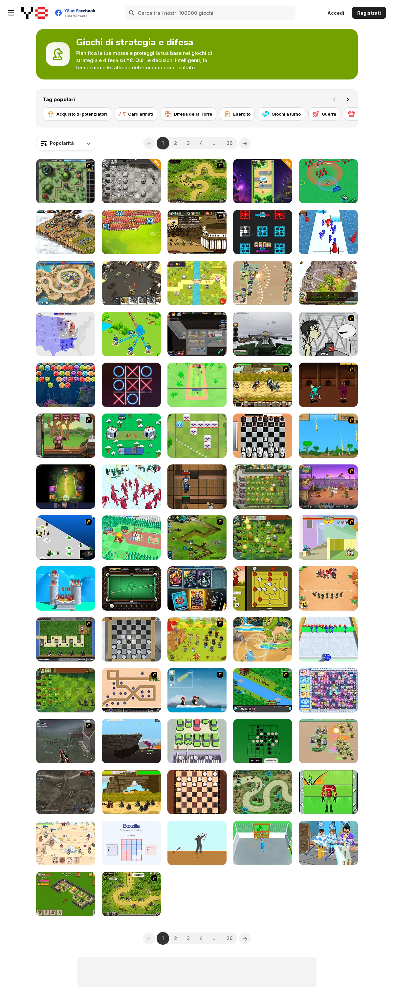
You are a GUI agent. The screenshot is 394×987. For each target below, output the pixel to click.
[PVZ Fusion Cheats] (262, 537)
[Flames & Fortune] (197, 588)
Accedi (335, 13)
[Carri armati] (136, 114)
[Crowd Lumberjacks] (131, 537)
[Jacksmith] (65, 436)
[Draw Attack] (328, 588)
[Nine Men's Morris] (262, 588)
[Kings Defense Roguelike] (197, 436)
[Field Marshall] (262, 283)
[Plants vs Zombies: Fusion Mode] (65, 690)
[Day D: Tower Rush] (65, 283)
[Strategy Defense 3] (262, 690)
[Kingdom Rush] (197, 181)
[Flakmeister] (262, 334)
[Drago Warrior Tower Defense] (131, 232)
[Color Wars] (262, 232)
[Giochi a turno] (281, 114)
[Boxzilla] (131, 843)
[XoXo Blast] (131, 385)
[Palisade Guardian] (65, 741)
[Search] (132, 13)
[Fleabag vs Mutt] (328, 537)
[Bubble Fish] (65, 385)
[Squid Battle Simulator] (131, 486)
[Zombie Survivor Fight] (262, 843)
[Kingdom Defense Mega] (197, 283)
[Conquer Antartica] (197, 690)
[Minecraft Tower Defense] (65, 639)
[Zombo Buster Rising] (328, 486)
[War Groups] (65, 792)
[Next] (347, 99)
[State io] (65, 334)
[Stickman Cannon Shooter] (328, 232)
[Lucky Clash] (262, 181)
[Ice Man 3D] (328, 843)
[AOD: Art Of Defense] (65, 232)
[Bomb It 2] (328, 690)
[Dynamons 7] (262, 639)
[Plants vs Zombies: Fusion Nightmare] (131, 181)
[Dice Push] (328, 639)
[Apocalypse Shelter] (197, 334)
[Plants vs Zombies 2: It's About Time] (262, 486)
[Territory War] (131, 334)
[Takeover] (328, 283)
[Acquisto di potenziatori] (77, 114)
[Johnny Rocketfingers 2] (328, 334)
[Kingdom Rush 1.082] (131, 894)
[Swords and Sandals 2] (328, 385)
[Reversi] (262, 741)
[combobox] (65, 143)
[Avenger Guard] (328, 741)
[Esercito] (237, 114)
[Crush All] (197, 741)
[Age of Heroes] (65, 486)
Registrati (369, 13)
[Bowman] (197, 843)
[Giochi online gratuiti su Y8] (34, 13)
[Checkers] (197, 792)
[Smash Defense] (197, 385)
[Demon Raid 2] (262, 792)
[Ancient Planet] (197, 537)
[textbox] (66, 143)
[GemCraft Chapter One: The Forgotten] (65, 181)
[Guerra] (324, 114)
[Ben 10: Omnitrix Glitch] (328, 792)
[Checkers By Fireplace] (131, 639)
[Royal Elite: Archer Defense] (65, 588)
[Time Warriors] (131, 436)
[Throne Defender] (65, 894)
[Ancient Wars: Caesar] (131, 792)
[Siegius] (262, 385)
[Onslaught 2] (131, 690)
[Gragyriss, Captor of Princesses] (131, 741)
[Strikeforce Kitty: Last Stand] (197, 639)
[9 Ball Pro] (131, 588)
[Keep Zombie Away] (197, 486)
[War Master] (328, 181)
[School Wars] (65, 537)
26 (229, 143)
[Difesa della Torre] (188, 114)
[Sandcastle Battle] (65, 843)
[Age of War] (328, 436)
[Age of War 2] (197, 232)
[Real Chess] (262, 436)
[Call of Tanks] (131, 283)
